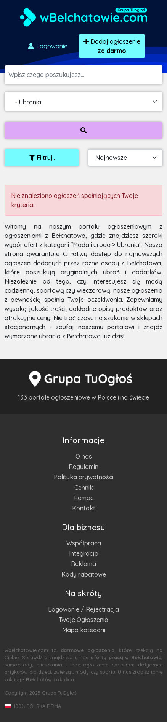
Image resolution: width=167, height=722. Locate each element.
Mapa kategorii (83, 630)
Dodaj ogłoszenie (112, 46)
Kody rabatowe (83, 574)
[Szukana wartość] (85, 74)
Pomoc (83, 498)
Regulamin (83, 466)
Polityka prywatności (83, 477)
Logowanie (47, 46)
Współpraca (83, 543)
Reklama (83, 563)
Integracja (83, 553)
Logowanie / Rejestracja (83, 609)
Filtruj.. (42, 157)
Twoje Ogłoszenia (83, 619)
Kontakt (83, 508)
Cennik (83, 487)
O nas (83, 456)
